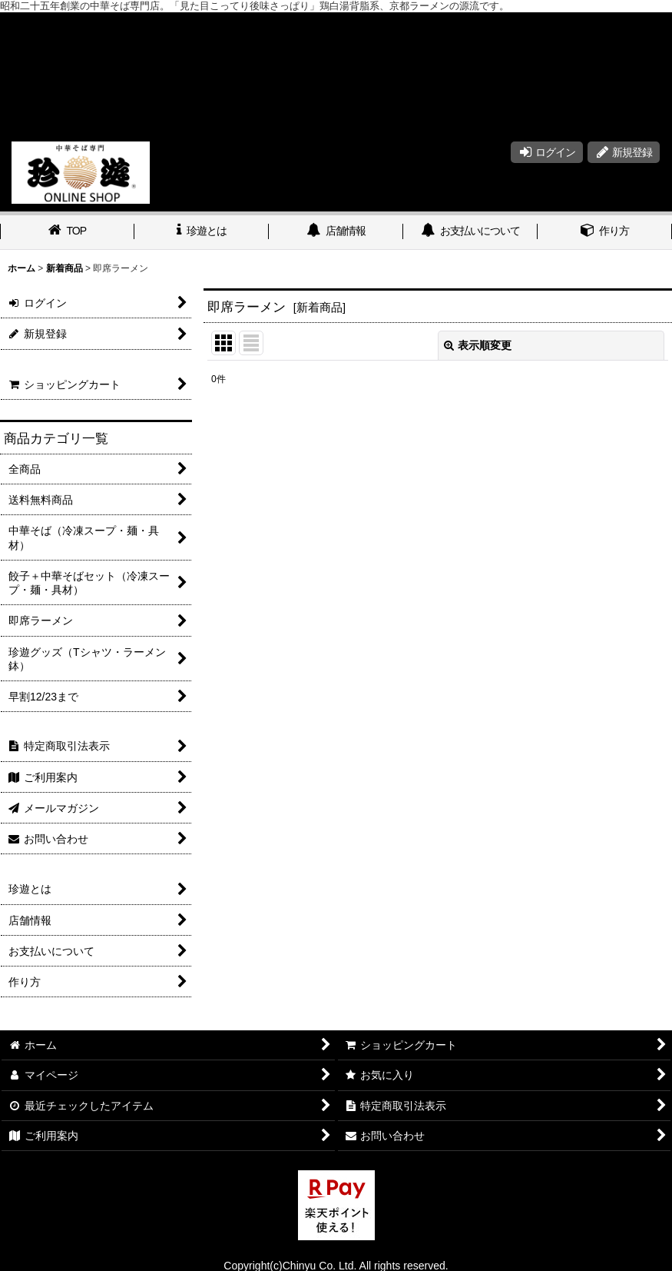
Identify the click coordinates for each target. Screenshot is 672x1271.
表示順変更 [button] (477, 345)
